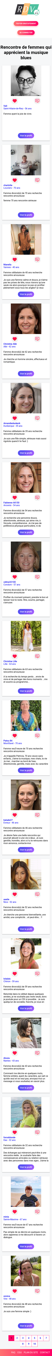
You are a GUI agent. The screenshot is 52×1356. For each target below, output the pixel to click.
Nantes (7, 1060)
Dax (5, 1140)
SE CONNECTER (26, 32)
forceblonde (9, 1137)
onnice (6, 1296)
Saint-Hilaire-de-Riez (13, 108)
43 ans (15, 1060)
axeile (6, 899)
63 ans (12, 664)
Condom (7, 584)
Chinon (6, 981)
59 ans (15, 981)
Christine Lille (10, 661)
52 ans (13, 902)
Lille (5, 664)
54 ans (16, 505)
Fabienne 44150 (11, 502)
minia (6, 1216)
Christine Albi (10, 344)
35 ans (19, 426)
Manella (7, 264)
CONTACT (45, 1352)
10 (34, 1344)
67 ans (23, 1219)
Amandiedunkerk (11, 423)
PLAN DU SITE (31, 1352)
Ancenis (7, 505)
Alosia (6, 1058)
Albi (5, 346)
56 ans (28, 108)
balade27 (8, 820)
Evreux (6, 822)
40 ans (15, 267)
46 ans (15, 822)
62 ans (12, 346)
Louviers (7, 188)
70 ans (17, 188)
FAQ (13, 1352)
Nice (5, 902)
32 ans (12, 1140)
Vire (5, 1298)
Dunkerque (8, 426)
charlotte (7, 185)
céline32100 (9, 582)
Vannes (7, 267)
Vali (5, 106)
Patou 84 (7, 740)
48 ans (12, 1298)
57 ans (17, 584)
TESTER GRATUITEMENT (26, 23)
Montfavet (8, 743)
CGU (19, 1352)
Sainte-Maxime (10, 1219)
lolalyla (6, 978)
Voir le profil (26, 135)
